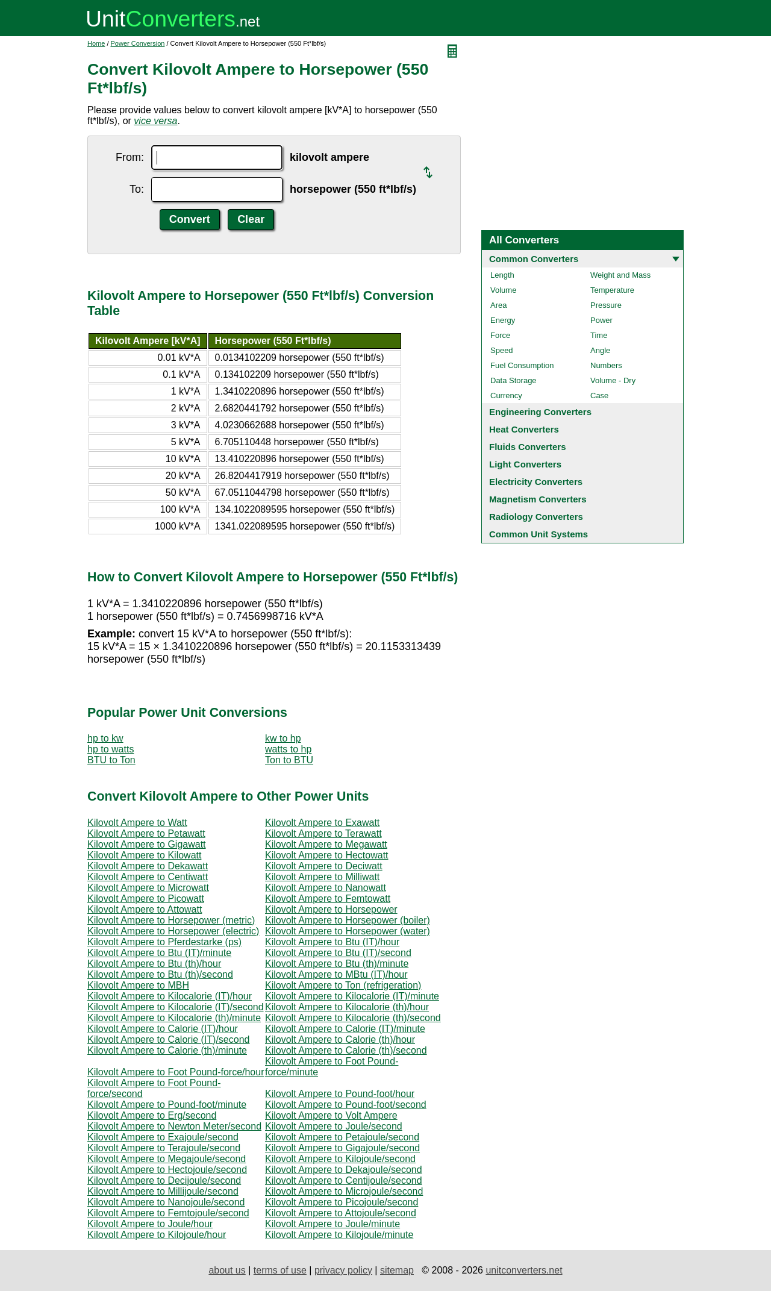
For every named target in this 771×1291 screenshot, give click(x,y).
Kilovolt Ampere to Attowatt (144, 909)
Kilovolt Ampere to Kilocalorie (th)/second (353, 1018)
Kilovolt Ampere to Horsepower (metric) (171, 920)
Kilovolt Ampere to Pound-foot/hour (339, 1094)
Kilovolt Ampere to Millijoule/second (163, 1191)
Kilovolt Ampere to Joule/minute (332, 1224)
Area (498, 305)
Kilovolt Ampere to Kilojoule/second (340, 1159)
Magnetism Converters (538, 499)
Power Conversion (138, 43)
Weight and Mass (620, 275)
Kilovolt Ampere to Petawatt (146, 833)
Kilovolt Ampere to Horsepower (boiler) (347, 920)
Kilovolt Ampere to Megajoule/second (166, 1159)
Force (500, 335)
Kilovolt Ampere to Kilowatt (144, 855)
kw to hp (283, 738)
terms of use (280, 1270)
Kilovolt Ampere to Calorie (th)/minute (167, 1050)
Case (599, 395)
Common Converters (533, 259)
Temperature (612, 290)
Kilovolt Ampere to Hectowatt (327, 855)
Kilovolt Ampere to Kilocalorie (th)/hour (347, 1007)
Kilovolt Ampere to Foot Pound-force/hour (175, 1072)
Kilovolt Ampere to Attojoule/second (340, 1213)
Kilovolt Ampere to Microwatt (148, 888)
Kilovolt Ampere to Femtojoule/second (168, 1213)
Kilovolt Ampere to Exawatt (322, 822)
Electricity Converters (535, 482)
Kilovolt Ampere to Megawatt (326, 844)
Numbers (606, 365)
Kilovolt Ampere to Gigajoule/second (342, 1148)
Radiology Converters (536, 516)
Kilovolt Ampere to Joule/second (333, 1126)
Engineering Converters (540, 412)
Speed (501, 350)
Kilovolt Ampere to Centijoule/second (343, 1180)
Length (502, 275)
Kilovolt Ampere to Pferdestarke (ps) (164, 942)
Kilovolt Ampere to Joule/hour (150, 1224)
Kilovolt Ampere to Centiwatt (147, 877)
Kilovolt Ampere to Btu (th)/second (160, 974)
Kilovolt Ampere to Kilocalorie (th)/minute (174, 1018)
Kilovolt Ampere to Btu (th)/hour (154, 963)
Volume (503, 290)
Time (598, 335)
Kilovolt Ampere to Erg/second (151, 1115)
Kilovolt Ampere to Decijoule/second (164, 1180)
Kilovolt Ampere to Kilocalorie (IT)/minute (352, 996)
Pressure (606, 305)
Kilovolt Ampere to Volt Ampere (331, 1115)
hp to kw (105, 738)
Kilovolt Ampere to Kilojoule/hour (156, 1235)
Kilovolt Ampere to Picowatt (145, 898)
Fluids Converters (527, 447)
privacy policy (343, 1270)
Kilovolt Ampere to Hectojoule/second (167, 1169)
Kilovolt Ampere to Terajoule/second (163, 1148)
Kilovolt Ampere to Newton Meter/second (174, 1126)
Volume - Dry (612, 380)
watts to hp (288, 749)
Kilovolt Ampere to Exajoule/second (163, 1137)
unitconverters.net (523, 1270)
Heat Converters (524, 429)
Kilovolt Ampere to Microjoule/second (344, 1191)
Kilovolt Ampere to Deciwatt (323, 866)
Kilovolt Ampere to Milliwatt (322, 877)
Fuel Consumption (522, 365)
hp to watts (110, 749)
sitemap (397, 1270)
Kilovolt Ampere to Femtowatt (327, 898)
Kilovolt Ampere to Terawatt (323, 833)
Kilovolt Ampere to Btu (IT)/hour (332, 942)
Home (96, 43)
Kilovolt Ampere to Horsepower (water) (347, 931)
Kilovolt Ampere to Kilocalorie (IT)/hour (169, 996)
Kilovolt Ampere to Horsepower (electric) (173, 931)
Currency (506, 395)
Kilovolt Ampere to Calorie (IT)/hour (162, 1029)
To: (137, 189)
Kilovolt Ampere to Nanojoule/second (166, 1202)
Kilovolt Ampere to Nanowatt (325, 888)
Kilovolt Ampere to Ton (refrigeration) (343, 985)
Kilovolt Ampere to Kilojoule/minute (339, 1235)
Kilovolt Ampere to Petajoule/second (342, 1137)
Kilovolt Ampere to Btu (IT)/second (338, 953)
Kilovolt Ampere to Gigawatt (146, 844)
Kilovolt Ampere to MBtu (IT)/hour (336, 974)
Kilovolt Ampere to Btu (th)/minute (336, 963)
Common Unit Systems (538, 534)
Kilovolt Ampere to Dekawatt (147, 866)
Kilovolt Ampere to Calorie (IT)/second (168, 1039)
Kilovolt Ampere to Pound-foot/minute (166, 1104)
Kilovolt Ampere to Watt (137, 822)
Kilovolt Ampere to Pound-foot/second (345, 1104)
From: (130, 157)
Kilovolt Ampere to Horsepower (331, 909)
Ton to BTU (289, 760)
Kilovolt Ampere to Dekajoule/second (343, 1169)
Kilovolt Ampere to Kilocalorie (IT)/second (175, 1007)
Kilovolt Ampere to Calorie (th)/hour (340, 1039)
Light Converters (525, 464)
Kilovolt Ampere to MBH (138, 985)
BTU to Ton (111, 760)
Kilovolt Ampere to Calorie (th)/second (346, 1050)
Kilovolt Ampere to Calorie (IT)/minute (345, 1029)
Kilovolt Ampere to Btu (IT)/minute (159, 953)
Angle (600, 350)
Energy (502, 320)
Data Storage (513, 380)
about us (226, 1270)
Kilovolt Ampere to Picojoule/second (341, 1202)
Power (601, 320)
